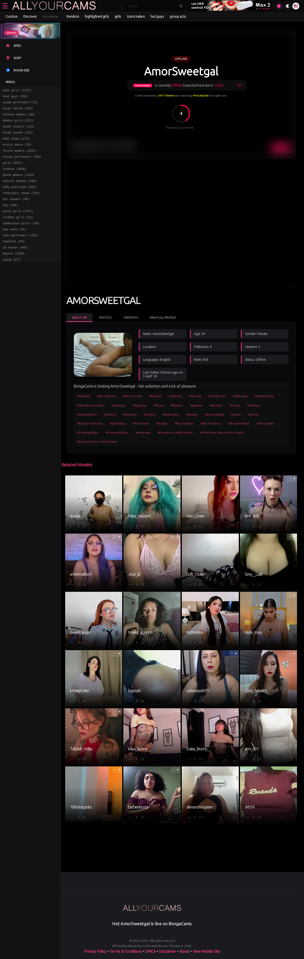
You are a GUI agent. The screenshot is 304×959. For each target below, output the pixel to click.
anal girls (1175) (17, 91)
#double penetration (91, 405)
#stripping (130, 414)
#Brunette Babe (239, 423)
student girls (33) (18, 232)
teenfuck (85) (14, 259)
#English (161, 423)
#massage (253, 405)
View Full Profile (162, 317)
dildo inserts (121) (19, 131)
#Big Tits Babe (184, 423)
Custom (11, 16)
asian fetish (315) (18, 111)
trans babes (136, 16)
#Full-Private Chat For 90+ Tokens (221, 432)
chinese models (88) (19, 118)
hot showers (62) (16, 212)
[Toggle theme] (287, 6)
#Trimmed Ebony (117, 432)
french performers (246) (22, 165)
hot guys (157, 16)
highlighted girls (97, 16)
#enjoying (118, 405)
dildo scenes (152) (18, 138)
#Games (253, 414)
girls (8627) (13, 172)
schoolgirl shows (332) (21, 205)
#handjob (216, 405)
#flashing (177, 405)
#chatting (175, 396)
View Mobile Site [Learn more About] (206, 951)
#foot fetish (141, 423)
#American (143, 432)
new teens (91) (14, 246)
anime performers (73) (20, 104)
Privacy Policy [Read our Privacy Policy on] (95, 951)
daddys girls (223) (18, 125)
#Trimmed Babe (87, 432)
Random (73, 16)
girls (118, 16)
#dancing (195, 396)
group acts (178, 16)
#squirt (236, 414)
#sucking (149, 414)
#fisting (158, 405)
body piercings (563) (19, 199)
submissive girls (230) (21, 239)
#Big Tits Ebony (211, 423)
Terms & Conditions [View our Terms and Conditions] (126, 951)
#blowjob (155, 396)
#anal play (83, 396)
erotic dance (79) (17, 152)
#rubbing (110, 414)
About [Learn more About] (184, 951)
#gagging (196, 405)
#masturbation (87, 414)
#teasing (191, 414)
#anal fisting (117, 423)
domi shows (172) (16, 145)
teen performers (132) (20, 253)
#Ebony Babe (265, 423)
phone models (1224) (19, 185)
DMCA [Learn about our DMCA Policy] (150, 951)
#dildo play (240, 396)
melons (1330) (14, 273)
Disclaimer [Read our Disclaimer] (167, 951)
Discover (30, 16)
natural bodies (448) (19, 192)
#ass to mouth (132, 396)
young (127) (12, 280)
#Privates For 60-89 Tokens (175, 432)
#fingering (139, 405)
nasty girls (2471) (18, 226)
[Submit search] (181, 6)
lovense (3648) (14, 178)
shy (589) (10, 219)
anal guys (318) (15, 98)
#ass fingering (106, 396)
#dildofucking (264, 396)
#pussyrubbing (214, 414)
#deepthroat (217, 396)
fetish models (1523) (19, 158)
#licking (235, 405)
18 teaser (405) (15, 266)
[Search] (152, 6)
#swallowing (171, 414)
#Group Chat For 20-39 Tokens (97, 441)
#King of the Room (89, 423)
